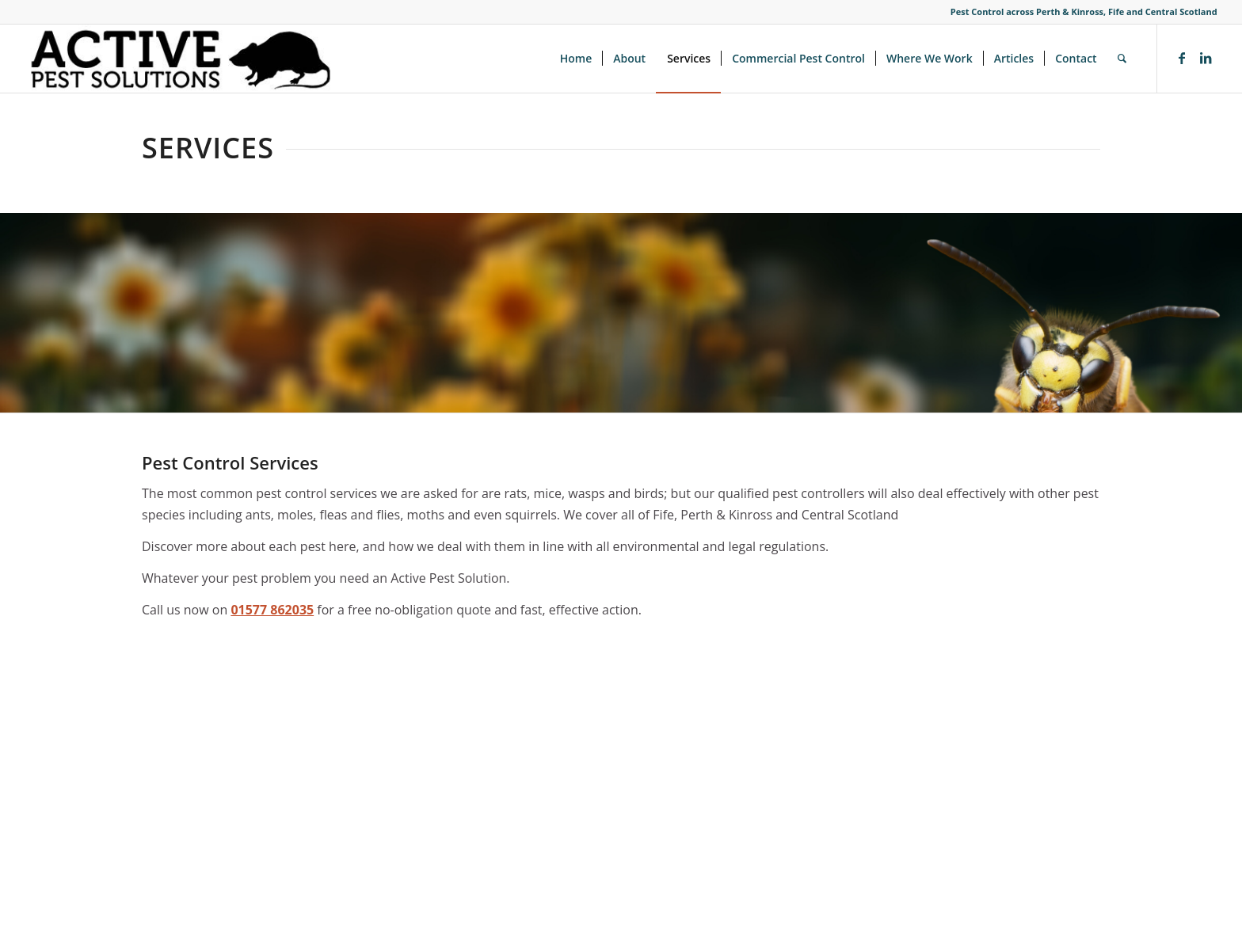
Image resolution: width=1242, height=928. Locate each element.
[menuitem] (576, 59)
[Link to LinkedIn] (1205, 58)
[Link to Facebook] (1182, 58)
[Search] (1122, 59)
